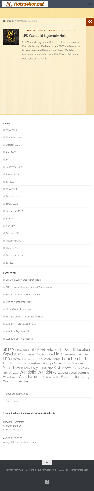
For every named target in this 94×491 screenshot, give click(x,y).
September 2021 (14, 255)
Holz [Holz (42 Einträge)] (58, 354)
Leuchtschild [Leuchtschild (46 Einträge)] (74, 359)
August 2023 (12, 174)
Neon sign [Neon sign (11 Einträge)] (48, 363)
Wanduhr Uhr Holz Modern (19, 338)
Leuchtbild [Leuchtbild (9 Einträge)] (33, 359)
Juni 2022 (10, 218)
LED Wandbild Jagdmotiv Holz (44, 36)
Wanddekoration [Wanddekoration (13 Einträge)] (67, 372)
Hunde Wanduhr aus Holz (18, 309)
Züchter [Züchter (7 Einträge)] (26, 382)
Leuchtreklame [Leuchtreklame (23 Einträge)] (50, 359)
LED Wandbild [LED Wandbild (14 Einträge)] (19, 359)
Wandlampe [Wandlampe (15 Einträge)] (10, 377)
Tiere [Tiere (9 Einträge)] (5, 373)
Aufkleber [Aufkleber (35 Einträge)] (36, 349)
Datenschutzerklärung (17, 393)
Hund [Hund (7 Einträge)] (79, 355)
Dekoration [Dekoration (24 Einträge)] (81, 350)
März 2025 (11, 130)
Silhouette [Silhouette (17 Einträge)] (46, 368)
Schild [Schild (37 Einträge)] (8, 367)
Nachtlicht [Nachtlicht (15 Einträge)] (9, 363)
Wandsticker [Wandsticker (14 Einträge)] (53, 377)
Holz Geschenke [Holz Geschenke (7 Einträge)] (70, 355)
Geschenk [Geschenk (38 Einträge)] (12, 354)
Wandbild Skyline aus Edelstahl (21, 324)
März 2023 (11, 189)
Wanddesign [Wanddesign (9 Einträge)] (83, 373)
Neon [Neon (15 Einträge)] (20, 363)
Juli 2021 (10, 262)
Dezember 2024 (14, 137)
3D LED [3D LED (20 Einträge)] (8, 350)
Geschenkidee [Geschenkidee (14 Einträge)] (45, 354)
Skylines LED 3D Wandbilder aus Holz (24, 316)
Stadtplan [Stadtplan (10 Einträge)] (77, 368)
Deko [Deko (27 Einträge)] (67, 349)
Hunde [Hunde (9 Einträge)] (85, 355)
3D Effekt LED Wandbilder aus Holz (41, 30)
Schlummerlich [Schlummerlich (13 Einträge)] (23, 368)
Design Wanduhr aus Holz (19, 301)
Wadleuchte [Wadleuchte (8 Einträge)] (13, 373)
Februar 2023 (12, 196)
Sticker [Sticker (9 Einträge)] (86, 368)
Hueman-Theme (65, 474)
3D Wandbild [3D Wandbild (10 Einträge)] (21, 350)
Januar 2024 (12, 159)
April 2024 (11, 152)
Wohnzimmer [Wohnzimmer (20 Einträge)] (12, 381)
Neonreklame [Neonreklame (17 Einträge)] (32, 363)
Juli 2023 (10, 181)
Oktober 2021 (13, 248)
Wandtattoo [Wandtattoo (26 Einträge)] (70, 377)
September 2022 (14, 211)
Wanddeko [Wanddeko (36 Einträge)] (47, 372)
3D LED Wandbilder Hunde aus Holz (23, 294)
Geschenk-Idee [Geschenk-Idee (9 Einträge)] (29, 355)
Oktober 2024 (13, 144)
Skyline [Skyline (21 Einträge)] (59, 368)
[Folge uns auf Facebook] (47, 482)
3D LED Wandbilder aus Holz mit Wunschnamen (29, 287)
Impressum (12, 401)
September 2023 (14, 167)
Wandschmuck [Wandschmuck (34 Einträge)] (31, 377)
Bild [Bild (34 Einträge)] (50, 349)
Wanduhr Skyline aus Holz (19, 331)
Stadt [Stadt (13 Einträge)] (68, 368)
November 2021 (14, 240)
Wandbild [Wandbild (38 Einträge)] (27, 372)
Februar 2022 (12, 233)
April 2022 (11, 226)
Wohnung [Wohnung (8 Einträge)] (85, 377)
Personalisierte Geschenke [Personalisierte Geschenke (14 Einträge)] (69, 363)
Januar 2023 (12, 203)
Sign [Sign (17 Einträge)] (36, 368)
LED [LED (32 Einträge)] (6, 359)
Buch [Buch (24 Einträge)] (58, 350)
